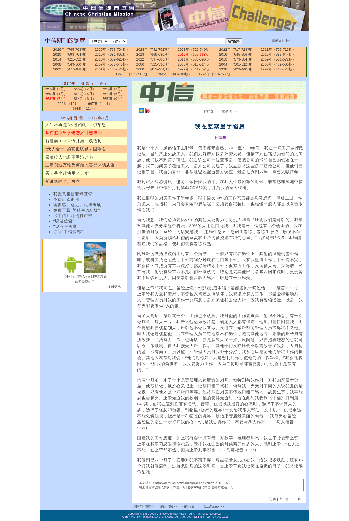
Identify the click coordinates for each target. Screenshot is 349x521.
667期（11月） (100, 104)
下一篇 (296, 499)
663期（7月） (56, 99)
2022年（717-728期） (236, 49)
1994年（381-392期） (216, 74)
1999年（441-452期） (195, 69)
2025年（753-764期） (112, 49)
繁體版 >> (229, 112)
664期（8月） (85, 99)
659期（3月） (113, 89)
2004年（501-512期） (236, 64)
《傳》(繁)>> (167, 506)
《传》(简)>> (190, 506)
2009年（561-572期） (278, 59)
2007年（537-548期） (112, 64)
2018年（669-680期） (154, 54)
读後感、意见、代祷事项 (77, 205)
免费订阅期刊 (66, 199)
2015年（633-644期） (278, 54)
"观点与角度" (66, 226)
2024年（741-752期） (154, 49)
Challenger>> (214, 506)
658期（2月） (85, 89)
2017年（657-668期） (195, 54)
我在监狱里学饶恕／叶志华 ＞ (74, 132)
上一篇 (283, 499)
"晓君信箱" (63, 221)
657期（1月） (56, 89)
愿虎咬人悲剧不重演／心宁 (71, 157)
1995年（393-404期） (174, 74)
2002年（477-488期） (70, 69)
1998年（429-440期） (236, 69)
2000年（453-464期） (154, 69)
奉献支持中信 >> (284, 41)
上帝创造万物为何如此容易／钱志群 (80, 165)
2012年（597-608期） (154, 59)
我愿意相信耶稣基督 (72, 194)
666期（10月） (70, 104)
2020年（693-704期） (70, 54)
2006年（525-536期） (154, 64)
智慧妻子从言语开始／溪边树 (73, 141)
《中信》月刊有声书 (72, 215)
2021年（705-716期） (278, 49)
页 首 (273, 499)
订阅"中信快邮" (68, 232)
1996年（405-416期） (133, 74)
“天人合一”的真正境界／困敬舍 (75, 149)
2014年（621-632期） (70, 59)
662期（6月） (113, 94)
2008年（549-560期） (70, 64)
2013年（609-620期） (112, 59)
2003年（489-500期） (278, 64)
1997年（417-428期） (278, 69)
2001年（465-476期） (112, 69)
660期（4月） (56, 94)
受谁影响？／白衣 (62, 181)
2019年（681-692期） (112, 54)
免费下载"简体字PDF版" (76, 210)
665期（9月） (113, 99)
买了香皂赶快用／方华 (67, 173)
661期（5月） (85, 94)
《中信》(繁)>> (143, 506)
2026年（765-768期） (70, 49)
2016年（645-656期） (236, 54)
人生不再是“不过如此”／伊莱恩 (75, 125)
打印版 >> (211, 112)
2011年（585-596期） (195, 59)
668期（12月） (85, 108)
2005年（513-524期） (195, 64)
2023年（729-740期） (195, 49)
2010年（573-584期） (236, 59)
